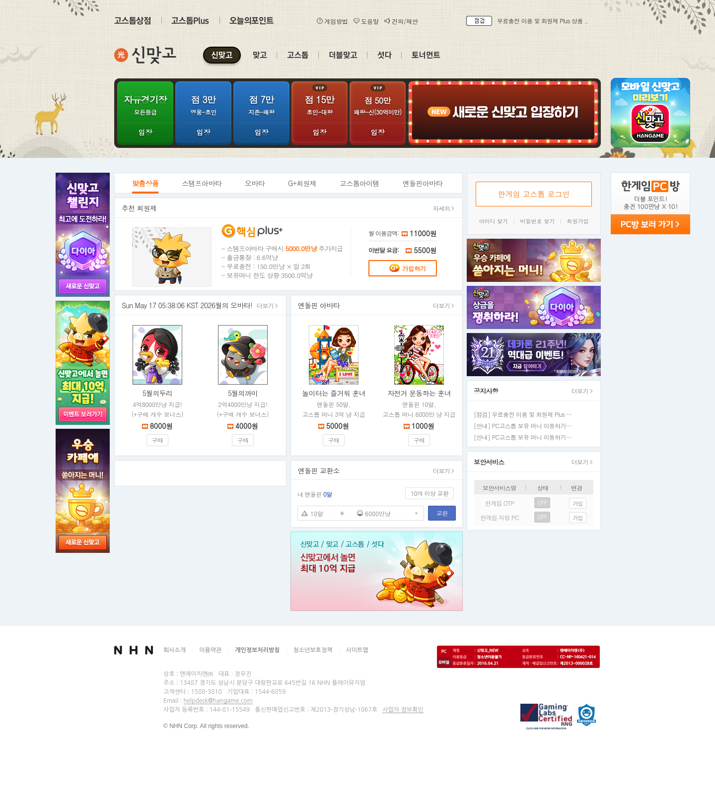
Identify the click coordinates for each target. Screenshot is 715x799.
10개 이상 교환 (429, 493)
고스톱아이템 (359, 183)
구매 (157, 440)
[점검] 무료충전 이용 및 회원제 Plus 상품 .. (528, 414)
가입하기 (407, 268)
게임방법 (332, 21)
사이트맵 (357, 650)
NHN (133, 650)
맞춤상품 (145, 183)
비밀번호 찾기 (537, 221)
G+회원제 (302, 183)
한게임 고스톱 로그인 (534, 194)
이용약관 (210, 650)
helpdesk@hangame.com (218, 701)
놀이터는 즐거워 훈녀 (333, 393)
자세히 (444, 208)
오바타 (255, 183)
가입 (577, 503)
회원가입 (578, 221)
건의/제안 (401, 21)
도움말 (366, 21)
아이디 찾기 (493, 221)
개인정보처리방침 (257, 650)
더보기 (268, 305)
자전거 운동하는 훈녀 (419, 393)
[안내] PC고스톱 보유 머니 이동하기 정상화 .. (532, 425)
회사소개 (174, 650)
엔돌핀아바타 (422, 183)
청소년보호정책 (313, 650)
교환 (442, 513)
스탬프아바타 (201, 183)
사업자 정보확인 (402, 710)
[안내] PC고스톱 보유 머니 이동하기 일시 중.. (532, 437)
